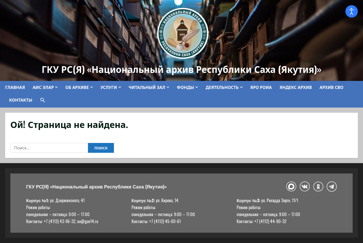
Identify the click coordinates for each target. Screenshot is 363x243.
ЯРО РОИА (261, 87)
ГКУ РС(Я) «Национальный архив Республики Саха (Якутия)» (182, 68)
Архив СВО (331, 87)
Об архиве (77, 87)
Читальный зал (147, 87)
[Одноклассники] (318, 186)
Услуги (108, 87)
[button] (40, 100)
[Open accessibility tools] (351, 11)
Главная (15, 87)
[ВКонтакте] (305, 186)
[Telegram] (331, 186)
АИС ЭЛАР (43, 87)
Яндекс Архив (296, 87)
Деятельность (222, 87)
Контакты (20, 100)
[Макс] (291, 186)
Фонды (185, 87)
